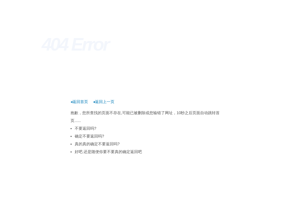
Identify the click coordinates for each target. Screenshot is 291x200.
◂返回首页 (79, 101)
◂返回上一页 (103, 101)
